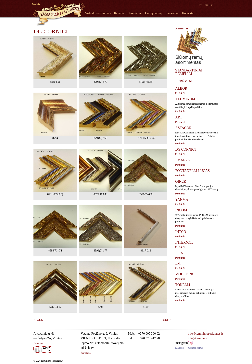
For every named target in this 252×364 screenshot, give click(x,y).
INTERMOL (184, 242)
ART (178, 117)
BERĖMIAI (183, 81)
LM (178, 263)
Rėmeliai (119, 13)
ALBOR (181, 88)
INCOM (181, 210)
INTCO (180, 232)
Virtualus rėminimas (98, 13)
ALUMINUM (185, 99)
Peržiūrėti (180, 93)
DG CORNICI (185, 149)
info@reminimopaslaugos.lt (205, 333)
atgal (166, 319)
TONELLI (182, 285)
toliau (38, 319)
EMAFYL (182, 160)
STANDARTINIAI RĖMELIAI (188, 72)
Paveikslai (135, 13)
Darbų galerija (154, 13)
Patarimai (173, 13)
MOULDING (185, 274)
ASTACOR (183, 128)
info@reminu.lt (197, 338)
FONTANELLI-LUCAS (192, 171)
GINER (180, 181)
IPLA (179, 253)
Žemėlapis (38, 343)
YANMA (181, 200)
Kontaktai (188, 13)
